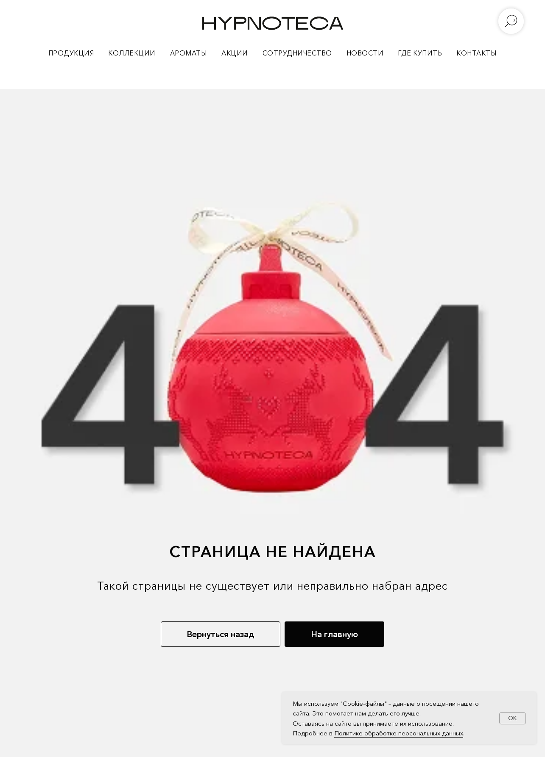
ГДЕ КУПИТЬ (420, 53)
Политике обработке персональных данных (398, 733)
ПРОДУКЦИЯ (71, 53)
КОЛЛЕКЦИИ (132, 53)
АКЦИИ (234, 53)
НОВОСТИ (365, 53)
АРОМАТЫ (188, 53)
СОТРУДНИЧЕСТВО (297, 53)
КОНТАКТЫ (476, 53)
